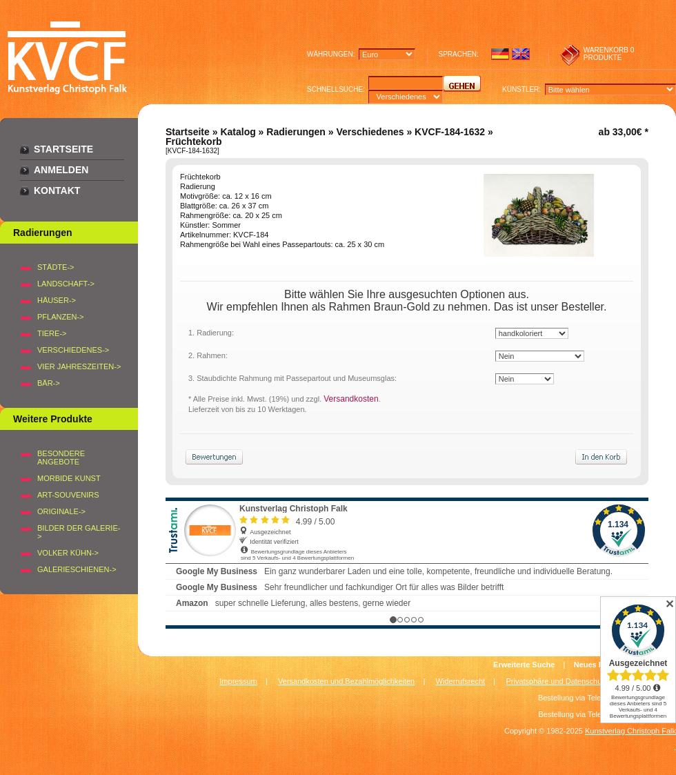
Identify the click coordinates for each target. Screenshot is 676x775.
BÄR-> (48, 383)
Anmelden (61, 169)
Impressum (238, 681)
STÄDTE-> (55, 267)
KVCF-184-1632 (450, 131)
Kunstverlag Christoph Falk (630, 731)
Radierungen (296, 131)
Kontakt (57, 190)
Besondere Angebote (61, 457)
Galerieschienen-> (77, 569)
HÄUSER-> (56, 300)
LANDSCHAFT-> (66, 283)
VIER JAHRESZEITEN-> (79, 366)
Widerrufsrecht (461, 681)
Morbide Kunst (69, 478)
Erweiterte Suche (524, 664)
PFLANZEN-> (60, 317)
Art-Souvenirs (68, 495)
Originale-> (61, 511)
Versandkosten (351, 399)
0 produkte (609, 53)
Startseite (63, 149)
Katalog (237, 131)
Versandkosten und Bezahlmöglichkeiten (346, 681)
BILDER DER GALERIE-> (78, 532)
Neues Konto (597, 664)
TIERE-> (51, 333)
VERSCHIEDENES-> (73, 350)
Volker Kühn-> (68, 553)
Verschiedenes (370, 131)
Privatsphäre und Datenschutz (557, 681)
